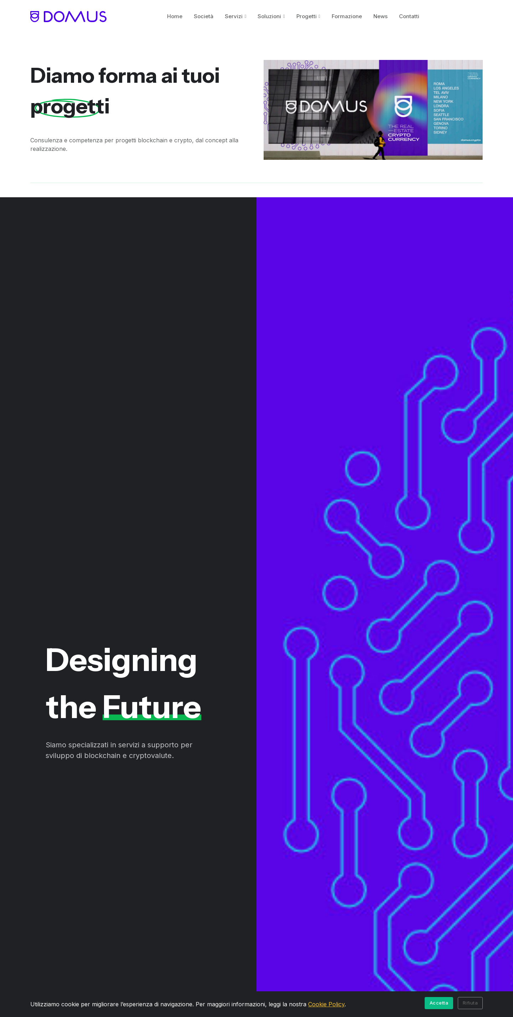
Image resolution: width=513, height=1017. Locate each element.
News (380, 16)
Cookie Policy (326, 1004)
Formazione (347, 16)
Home (174, 16)
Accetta (439, 1003)
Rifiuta (470, 1003)
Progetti (306, 16)
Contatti (409, 16)
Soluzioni (269, 16)
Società (203, 16)
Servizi (234, 16)
